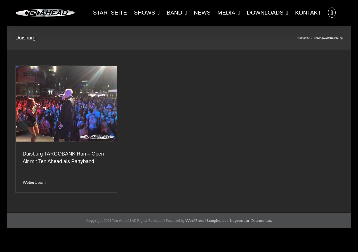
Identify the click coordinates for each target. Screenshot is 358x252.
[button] (332, 12)
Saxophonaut (217, 220)
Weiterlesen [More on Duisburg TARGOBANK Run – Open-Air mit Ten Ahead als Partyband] (33, 182)
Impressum (239, 220)
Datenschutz (261, 220)
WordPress (194, 220)
